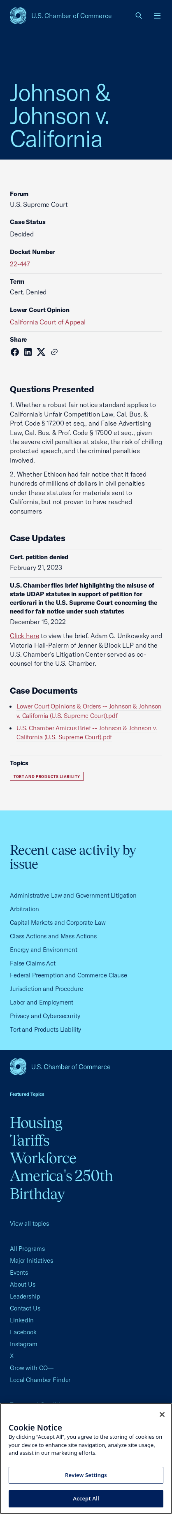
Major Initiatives (31, 1260)
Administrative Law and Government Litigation (73, 895)
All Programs (27, 1248)
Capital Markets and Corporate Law (58, 922)
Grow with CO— (31, 1368)
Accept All (86, 1498)
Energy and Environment (43, 950)
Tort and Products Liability (47, 776)
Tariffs (30, 1140)
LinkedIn (22, 1320)
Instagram (23, 1344)
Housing (36, 1122)
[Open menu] (157, 16)
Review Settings (86, 1475)
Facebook (23, 1332)
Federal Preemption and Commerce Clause (68, 975)
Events (19, 1272)
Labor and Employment (41, 1002)
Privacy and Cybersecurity (45, 1016)
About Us (22, 1284)
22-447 (20, 264)
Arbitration (24, 909)
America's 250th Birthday (61, 1184)
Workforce (43, 1158)
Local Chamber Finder (40, 1380)
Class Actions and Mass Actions (53, 936)
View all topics (29, 1223)
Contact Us (25, 1308)
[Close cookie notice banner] (162, 1414)
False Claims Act (33, 963)
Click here (25, 636)
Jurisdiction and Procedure (46, 989)
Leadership (25, 1296)
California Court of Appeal (48, 322)
